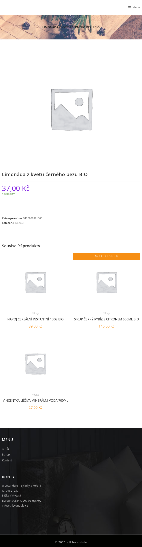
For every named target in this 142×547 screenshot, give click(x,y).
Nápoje (19, 223)
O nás (5, 448)
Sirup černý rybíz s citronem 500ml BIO (106, 319)
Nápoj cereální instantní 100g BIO (35, 319)
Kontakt (7, 460)
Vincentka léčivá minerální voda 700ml (35, 400)
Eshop (6, 454)
